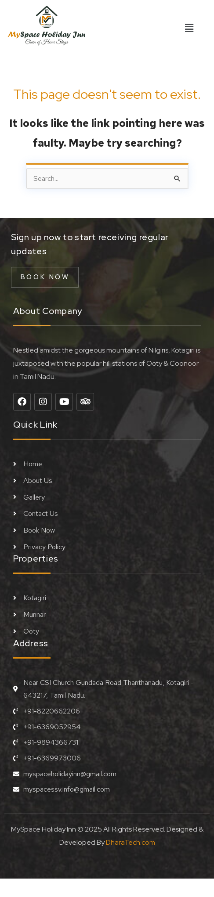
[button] (188, 28)
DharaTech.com (130, 842)
